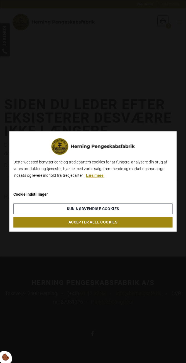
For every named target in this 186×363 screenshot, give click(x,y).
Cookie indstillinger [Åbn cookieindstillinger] (30, 194)
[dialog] (93, 181)
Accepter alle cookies (93, 222)
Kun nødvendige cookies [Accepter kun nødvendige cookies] (93, 209)
